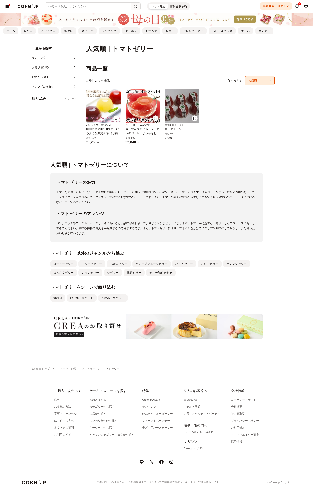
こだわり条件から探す (103, 420)
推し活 (245, 30)
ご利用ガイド (62, 434)
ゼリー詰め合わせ (160, 272)
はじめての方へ (64, 420)
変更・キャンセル (65, 413)
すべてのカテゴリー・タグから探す (111, 434)
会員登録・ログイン (276, 6)
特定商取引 (238, 413)
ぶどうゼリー (184, 263)
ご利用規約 (238, 427)
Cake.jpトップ (41, 368)
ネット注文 (158, 6)
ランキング (109, 30)
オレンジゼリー (236, 263)
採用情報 (236, 441)
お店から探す (97, 413)
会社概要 (236, 406)
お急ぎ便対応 (97, 399)
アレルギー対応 (193, 30)
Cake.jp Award (151, 399)
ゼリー (91, 368)
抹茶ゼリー (134, 272)
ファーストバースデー (156, 420)
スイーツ (87, 30)
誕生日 (68, 30)
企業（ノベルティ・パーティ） (203, 413)
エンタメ (264, 30)
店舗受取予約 (178, 6)
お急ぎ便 (151, 30)
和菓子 (170, 30)
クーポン (131, 30)
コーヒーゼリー (63, 263)
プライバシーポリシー (245, 420)
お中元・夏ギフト (81, 297)
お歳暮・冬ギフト (113, 297)
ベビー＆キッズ (222, 30)
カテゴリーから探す (102, 406)
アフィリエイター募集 (245, 434)
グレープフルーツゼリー (151, 263)
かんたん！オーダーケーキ (159, 413)
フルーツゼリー (92, 263)
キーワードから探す (102, 427)
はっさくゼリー (63, 272)
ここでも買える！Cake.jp (198, 431)
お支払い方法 (62, 406)
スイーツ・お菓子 (68, 368)
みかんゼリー (118, 263)
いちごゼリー (209, 263)
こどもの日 (48, 30)
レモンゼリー (90, 272)
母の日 (28, 30)
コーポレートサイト (243, 399)
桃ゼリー (113, 272)
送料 (57, 399)
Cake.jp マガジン (194, 448)
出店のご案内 (192, 399)
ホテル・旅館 (192, 406)
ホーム (10, 30)
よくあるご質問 (64, 427)
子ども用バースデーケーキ (159, 427)
